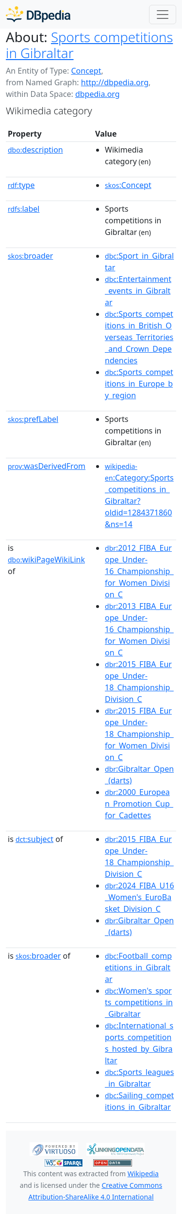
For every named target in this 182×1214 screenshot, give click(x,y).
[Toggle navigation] (162, 14)
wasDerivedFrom (46, 466)
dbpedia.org (97, 94)
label (24, 208)
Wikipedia (143, 1173)
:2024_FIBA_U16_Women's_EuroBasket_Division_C (139, 897)
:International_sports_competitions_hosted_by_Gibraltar (139, 1043)
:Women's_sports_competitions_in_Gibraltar (139, 1002)
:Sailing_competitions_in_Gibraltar (139, 1101)
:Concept (128, 185)
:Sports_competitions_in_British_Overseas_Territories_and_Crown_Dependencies (139, 337)
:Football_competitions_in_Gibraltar (138, 967)
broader (30, 255)
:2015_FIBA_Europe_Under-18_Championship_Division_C (139, 681)
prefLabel (33, 419)
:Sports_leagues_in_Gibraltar (139, 1078)
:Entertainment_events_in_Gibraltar (138, 291)
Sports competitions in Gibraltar (89, 45)
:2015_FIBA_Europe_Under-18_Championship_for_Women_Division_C (139, 734)
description (35, 149)
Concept (86, 70)
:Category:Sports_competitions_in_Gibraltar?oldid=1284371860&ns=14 (139, 495)
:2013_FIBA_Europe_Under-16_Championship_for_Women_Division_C (139, 629)
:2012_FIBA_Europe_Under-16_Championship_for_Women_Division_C (139, 571)
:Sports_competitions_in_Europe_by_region (139, 384)
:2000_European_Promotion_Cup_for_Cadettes (139, 804)
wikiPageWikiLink (46, 559)
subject (34, 839)
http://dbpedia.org (115, 82)
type (21, 185)
